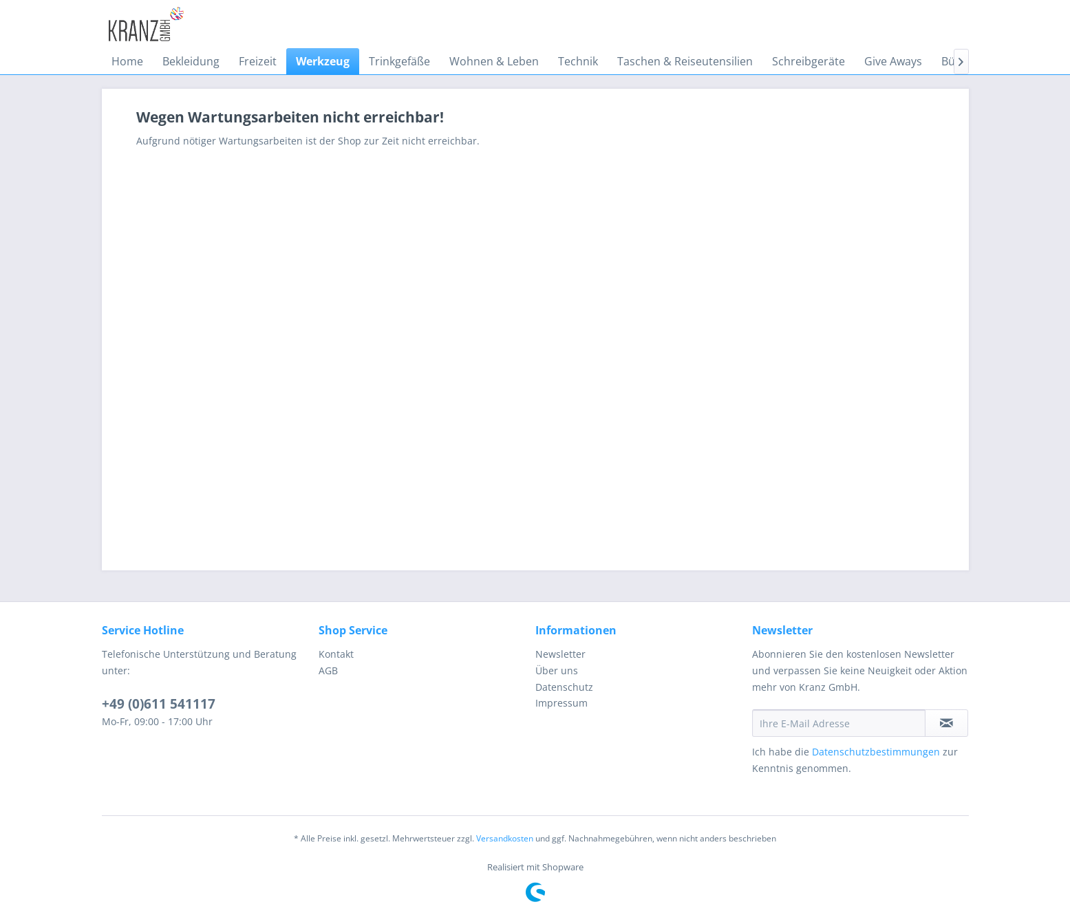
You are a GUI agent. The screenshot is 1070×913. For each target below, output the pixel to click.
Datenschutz (564, 687)
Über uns (556, 670)
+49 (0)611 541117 (158, 704)
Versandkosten (504, 838)
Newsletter (560, 653)
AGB (328, 670)
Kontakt (336, 653)
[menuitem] (127, 61)
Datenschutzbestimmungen (876, 751)
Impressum (561, 702)
